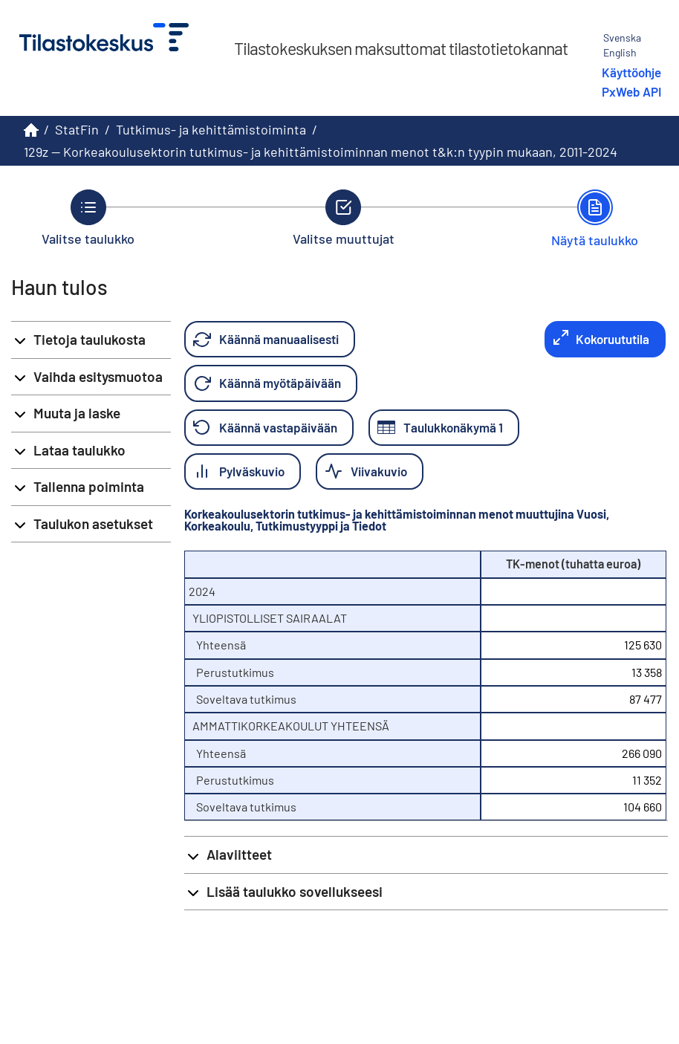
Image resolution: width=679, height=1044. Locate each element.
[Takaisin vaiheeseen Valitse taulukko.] (88, 217)
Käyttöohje (631, 72)
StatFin (77, 129)
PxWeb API (631, 91)
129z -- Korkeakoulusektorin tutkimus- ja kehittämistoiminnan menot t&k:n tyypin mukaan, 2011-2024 (320, 151)
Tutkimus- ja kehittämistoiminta (211, 129)
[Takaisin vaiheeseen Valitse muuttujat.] (343, 217)
